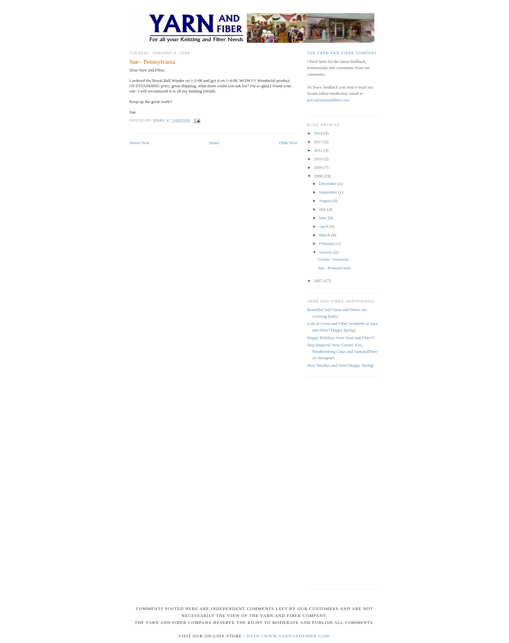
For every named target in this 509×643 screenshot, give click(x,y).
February (327, 243)
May (323, 217)
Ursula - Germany (333, 259)
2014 (318, 133)
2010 (318, 158)
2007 (318, 280)
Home (214, 142)
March (325, 234)
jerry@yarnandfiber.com (328, 99)
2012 (318, 150)
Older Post (288, 142)
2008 (318, 176)
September (328, 192)
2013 (318, 141)
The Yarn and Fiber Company (342, 53)
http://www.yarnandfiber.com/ (289, 635)
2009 (318, 167)
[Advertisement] (333, 481)
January (326, 252)
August (326, 200)
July (323, 209)
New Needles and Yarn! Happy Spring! (340, 365)
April (324, 226)
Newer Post (139, 142)
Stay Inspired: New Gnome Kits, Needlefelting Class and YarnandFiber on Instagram (342, 351)
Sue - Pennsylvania (334, 267)
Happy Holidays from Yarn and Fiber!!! (341, 337)
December (328, 183)
